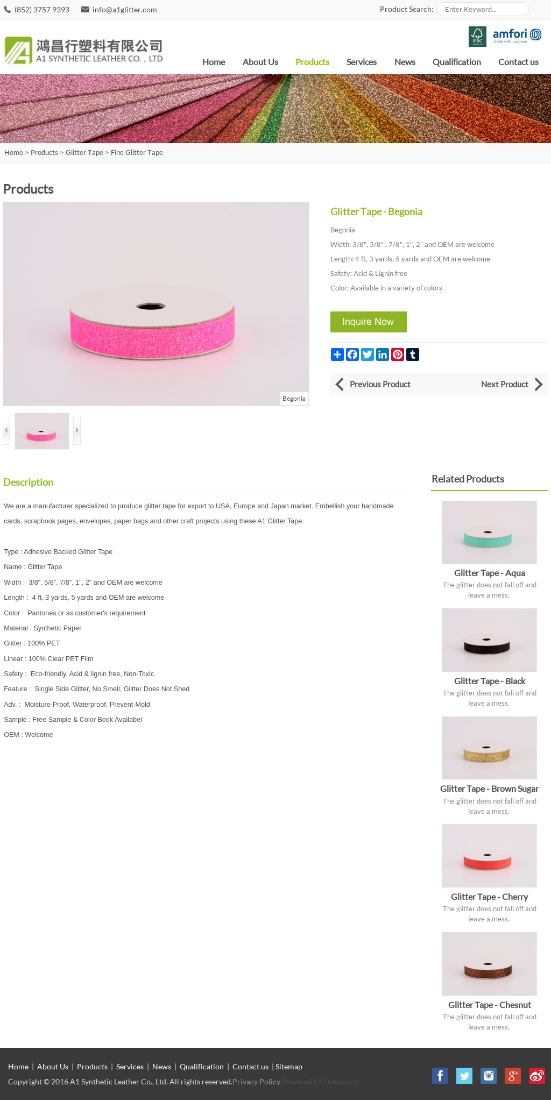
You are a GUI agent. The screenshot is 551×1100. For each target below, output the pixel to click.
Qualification (457, 61)
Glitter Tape (84, 152)
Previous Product (380, 384)
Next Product (504, 384)
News (404, 61)
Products (312, 61)
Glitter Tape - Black (489, 681)
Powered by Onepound (320, 1081)
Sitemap (289, 1066)
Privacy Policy (256, 1081)
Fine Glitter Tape (137, 152)
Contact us (518, 61)
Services (362, 61)
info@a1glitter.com (125, 9)
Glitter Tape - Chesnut (489, 1004)
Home (213, 61)
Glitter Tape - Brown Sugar (489, 788)
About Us (260, 61)
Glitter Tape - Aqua (489, 572)
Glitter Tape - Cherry (489, 896)
